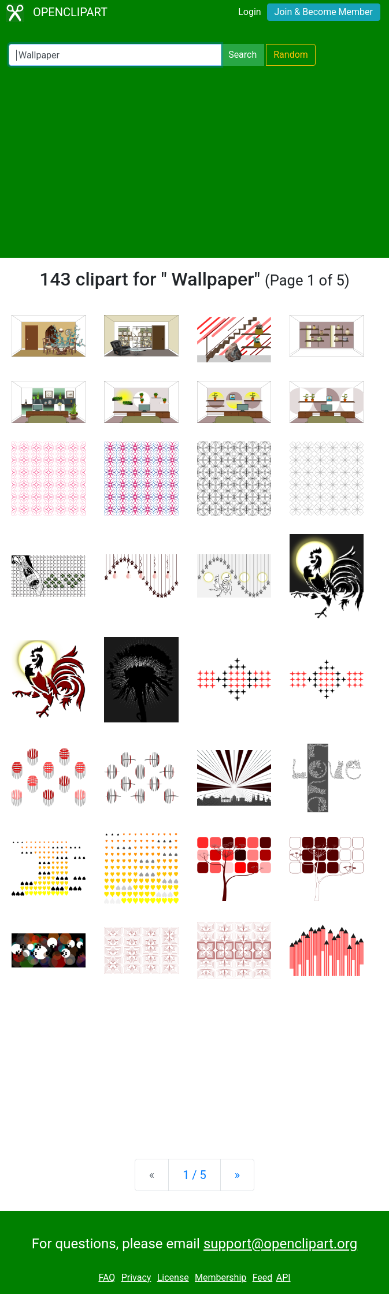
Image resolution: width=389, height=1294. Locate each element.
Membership (220, 1277)
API (283, 1277)
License (173, 1277)
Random (290, 54)
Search (242, 54)
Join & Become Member (324, 11)
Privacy (136, 1277)
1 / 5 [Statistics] (194, 1175)
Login (249, 11)
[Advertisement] (194, 162)
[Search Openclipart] (115, 55)
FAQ (106, 1277)
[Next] (237, 1175)
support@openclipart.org (280, 1244)
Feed (263, 1277)
